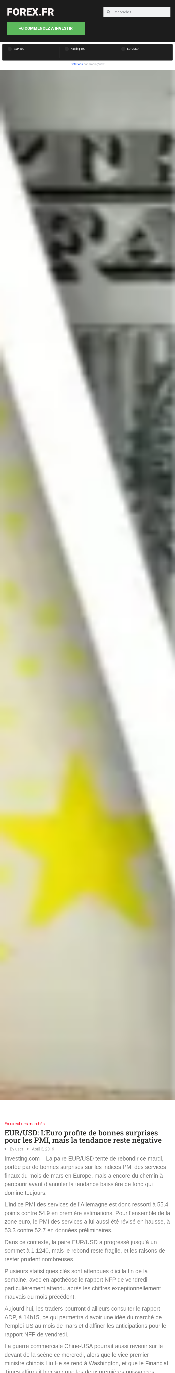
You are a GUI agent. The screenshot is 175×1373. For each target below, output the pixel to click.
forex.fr (30, 12)
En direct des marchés (25, 1123)
